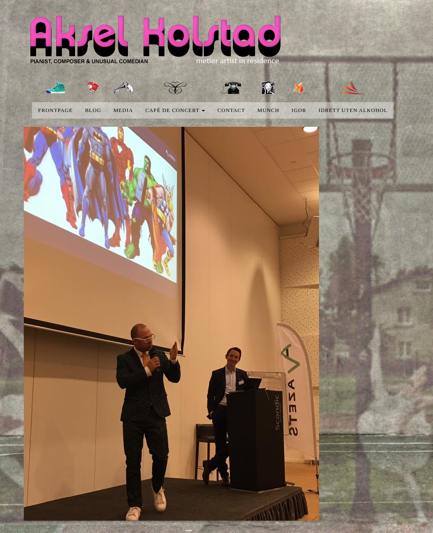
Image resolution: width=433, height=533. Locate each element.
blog (93, 110)
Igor (299, 110)
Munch (268, 110)
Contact (231, 110)
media (123, 110)
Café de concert (175, 110)
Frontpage (55, 110)
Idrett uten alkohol (353, 110)
